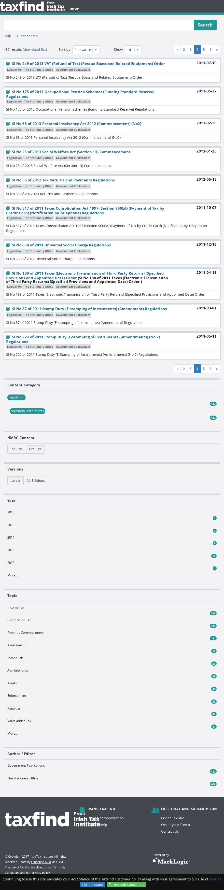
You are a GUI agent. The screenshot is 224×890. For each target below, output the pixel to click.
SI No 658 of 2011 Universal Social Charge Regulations (58, 245)
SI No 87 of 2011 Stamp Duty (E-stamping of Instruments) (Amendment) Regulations (86, 308)
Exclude (35, 449)
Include (17, 449)
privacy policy (40, 873)
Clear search (27, 36)
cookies (215, 879)
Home (74, 9)
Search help (97, 824)
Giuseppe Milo (41, 862)
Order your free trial (178, 824)
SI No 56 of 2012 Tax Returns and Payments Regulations (60, 180)
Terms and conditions (126, 884)
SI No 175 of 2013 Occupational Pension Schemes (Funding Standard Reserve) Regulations (80, 94)
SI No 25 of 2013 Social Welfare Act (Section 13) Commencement (68, 151)
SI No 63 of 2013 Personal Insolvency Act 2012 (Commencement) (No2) (73, 123)
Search (205, 25)
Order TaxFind (172, 818)
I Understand (92, 884)
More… (12, 575)
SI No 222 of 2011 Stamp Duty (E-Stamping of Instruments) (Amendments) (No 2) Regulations (83, 339)
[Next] (217, 49)
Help (7, 36)
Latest (15, 480)
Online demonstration (105, 818)
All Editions (36, 480)
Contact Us (170, 831)
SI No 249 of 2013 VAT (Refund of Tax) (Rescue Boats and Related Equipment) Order (85, 63)
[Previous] (177, 49)
